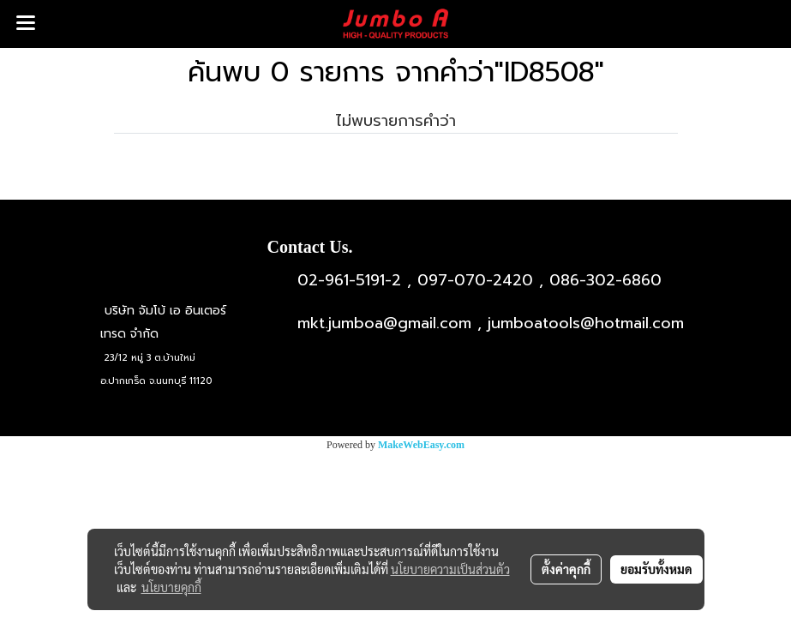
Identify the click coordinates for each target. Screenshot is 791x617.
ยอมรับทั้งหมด (656, 569)
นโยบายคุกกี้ (171, 587)
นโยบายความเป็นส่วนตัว (450, 569)
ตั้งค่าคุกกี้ (566, 569)
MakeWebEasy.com (421, 445)
